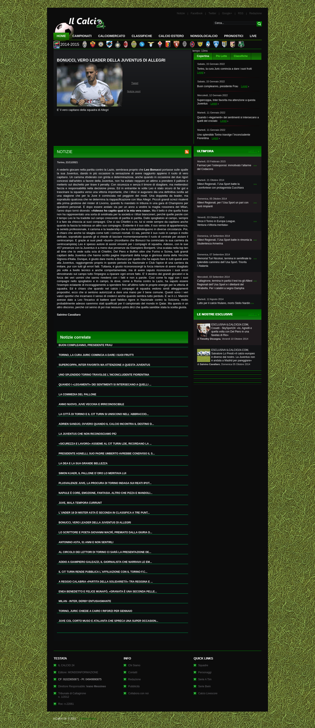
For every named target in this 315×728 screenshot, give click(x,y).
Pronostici (233, 36)
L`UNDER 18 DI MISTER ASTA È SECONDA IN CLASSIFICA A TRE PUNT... (104, 512)
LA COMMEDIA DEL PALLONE (77, 394)
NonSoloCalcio (203, 36)
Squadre (203, 665)
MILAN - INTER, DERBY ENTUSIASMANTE (85, 601)
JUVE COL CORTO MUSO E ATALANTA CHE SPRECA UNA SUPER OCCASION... (108, 620)
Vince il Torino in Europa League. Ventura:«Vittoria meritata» (216, 223)
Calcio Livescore (207, 693)
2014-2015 (69, 44)
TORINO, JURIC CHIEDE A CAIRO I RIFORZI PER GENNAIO (95, 611)
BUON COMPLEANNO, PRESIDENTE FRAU (85, 345)
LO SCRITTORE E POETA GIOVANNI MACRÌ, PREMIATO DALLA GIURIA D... (105, 532)
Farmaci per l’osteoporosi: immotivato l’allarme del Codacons (224, 167)
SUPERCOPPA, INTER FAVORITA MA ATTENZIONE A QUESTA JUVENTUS (104, 364)
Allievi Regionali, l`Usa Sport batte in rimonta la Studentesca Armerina (224, 241)
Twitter (212, 13)
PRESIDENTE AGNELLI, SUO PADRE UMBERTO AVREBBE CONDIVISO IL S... (107, 453)
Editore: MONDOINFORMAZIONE (78, 672)
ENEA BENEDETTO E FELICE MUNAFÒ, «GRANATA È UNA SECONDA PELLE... (108, 591)
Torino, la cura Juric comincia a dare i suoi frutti (224, 68)
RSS (240, 13)
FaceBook (197, 13)
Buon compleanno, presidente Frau (217, 86)
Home (61, 36)
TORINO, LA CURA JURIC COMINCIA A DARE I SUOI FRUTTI (96, 355)
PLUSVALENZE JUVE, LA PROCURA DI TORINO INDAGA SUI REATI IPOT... (105, 483)
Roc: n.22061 (66, 703)
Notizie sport (133, 91)
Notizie (181, 13)
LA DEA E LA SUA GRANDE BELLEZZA (83, 463)
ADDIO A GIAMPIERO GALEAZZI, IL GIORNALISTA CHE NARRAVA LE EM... (105, 562)
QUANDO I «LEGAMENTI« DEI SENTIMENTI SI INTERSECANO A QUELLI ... (105, 384)
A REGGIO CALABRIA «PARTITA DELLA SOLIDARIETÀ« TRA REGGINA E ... (106, 581)
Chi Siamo (134, 665)
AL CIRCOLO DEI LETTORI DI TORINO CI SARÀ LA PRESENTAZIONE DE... (105, 552)
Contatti (132, 672)
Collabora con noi (138, 693)
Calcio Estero (171, 36)
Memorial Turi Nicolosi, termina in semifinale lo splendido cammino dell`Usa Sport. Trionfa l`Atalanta (224, 262)
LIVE (253, 36)
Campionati (82, 36)
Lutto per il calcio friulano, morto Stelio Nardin (223, 303)
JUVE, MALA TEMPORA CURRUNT (80, 502)
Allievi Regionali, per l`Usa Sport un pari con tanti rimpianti (222, 204)
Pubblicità (134, 686)
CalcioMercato (111, 36)
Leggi (200, 72)
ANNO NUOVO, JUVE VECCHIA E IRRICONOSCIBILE (91, 404)
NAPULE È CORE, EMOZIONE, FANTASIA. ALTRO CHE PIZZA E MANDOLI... (105, 493)
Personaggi (205, 672)
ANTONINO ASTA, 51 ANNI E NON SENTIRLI (86, 542)
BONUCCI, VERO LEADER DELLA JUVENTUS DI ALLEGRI (95, 522)
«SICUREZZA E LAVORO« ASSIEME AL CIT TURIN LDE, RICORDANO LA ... (105, 443)
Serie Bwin (204, 686)
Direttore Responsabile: (82, 686)
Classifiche (241, 56)
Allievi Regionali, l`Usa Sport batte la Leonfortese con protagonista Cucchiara (220, 185)
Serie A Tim (205, 679)
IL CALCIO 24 (66, 665)
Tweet (134, 83)
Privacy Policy (88, 718)
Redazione (255, 13)
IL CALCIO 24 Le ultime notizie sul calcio (79, 27)
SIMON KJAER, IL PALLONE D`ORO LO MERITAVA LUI (92, 473)
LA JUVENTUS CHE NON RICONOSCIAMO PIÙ (87, 433)
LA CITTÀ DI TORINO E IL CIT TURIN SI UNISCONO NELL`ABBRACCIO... (104, 414)
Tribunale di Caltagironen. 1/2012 (72, 695)
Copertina (203, 56)
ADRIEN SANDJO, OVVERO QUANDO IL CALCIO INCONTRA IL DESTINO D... (106, 424)
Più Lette (221, 56)
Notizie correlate (75, 337)
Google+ (227, 13)
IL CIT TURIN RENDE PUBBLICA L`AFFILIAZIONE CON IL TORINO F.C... (103, 571)
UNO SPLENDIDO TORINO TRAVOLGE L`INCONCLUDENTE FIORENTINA (104, 374)
